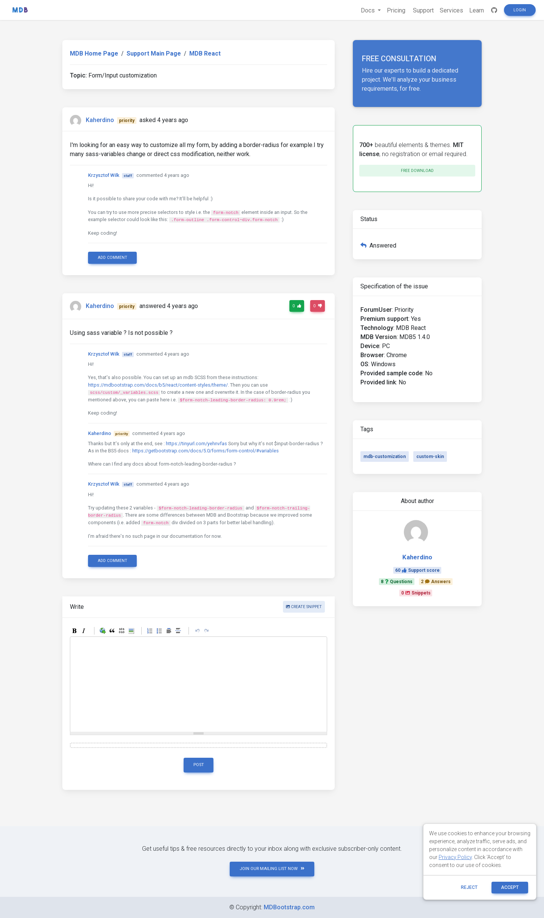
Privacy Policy (455, 857)
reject (469, 887)
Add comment (112, 257)
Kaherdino (100, 120)
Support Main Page (154, 53)
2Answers (436, 581)
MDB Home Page (94, 53)
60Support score (417, 570)
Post (198, 764)
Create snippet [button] (304, 606)
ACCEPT (510, 887)
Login (519, 10)
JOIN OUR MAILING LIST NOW (272, 868)
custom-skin (430, 456)
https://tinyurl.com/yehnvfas (196, 443)
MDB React (205, 53)
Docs (368, 10)
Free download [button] (417, 170)
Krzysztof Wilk (103, 175)
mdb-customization (384, 456)
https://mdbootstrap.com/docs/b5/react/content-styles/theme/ (158, 385)
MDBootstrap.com (289, 907)
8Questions (397, 581)
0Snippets (416, 593)
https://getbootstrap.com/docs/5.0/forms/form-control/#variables (205, 451)
